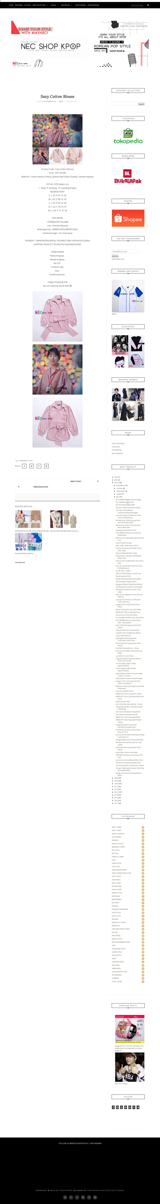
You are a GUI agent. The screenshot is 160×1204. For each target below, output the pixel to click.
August (119, 494)
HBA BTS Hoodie (121, 1083)
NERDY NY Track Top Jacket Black (128, 717)
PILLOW (115, 932)
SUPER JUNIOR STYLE (119, 972)
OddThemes (93, 1190)
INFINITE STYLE (117, 893)
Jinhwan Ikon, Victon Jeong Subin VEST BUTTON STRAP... (128, 521)
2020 (116, 778)
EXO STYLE (116, 866)
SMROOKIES (116, 968)
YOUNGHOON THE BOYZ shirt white (129, 587)
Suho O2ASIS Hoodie (124, 543)
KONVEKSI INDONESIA (120, 909)
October (119, 488)
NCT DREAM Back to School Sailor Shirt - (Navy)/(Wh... (128, 621)
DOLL (114, 860)
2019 (116, 781)
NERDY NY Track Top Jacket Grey (128, 612)
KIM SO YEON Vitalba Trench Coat (128, 573)
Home (11, 5)
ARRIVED (115, 840)
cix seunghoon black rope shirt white (130, 617)
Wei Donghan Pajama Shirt (126, 581)
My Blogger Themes (113, 1190)
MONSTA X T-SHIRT (119, 922)
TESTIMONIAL (117, 450)
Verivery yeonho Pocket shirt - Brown (130, 765)
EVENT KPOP (116, 863)
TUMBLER (115, 978)
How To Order (80, 5)
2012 (116, 800)
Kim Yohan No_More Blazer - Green (129, 704)
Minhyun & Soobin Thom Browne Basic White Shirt (128, 526)
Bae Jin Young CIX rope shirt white (128, 609)
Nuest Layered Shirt (123, 576)
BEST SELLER (67, 5)
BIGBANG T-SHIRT (118, 847)
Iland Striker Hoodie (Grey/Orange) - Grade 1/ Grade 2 (129, 674)
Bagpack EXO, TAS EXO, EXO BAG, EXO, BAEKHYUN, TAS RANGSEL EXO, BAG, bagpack (129, 1048)
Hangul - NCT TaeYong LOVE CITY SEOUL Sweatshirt (128, 682)
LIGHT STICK (116, 916)
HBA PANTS (116, 880)
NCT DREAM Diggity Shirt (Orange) (128, 499)
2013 (116, 798)
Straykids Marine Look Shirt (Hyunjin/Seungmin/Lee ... (126, 726)
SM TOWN (115, 965)
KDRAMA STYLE (26, 461)
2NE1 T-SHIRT (117, 827)
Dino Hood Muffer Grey (125, 691)
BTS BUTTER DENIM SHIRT (125, 505)
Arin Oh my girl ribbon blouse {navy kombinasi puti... (129, 567)
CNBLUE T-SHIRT (118, 856)
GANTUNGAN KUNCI (119, 870)
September (120, 491)
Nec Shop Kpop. (64, 1190)
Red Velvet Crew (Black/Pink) (126, 714)
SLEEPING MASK (118, 962)
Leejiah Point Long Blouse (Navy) (128, 633)
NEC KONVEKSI (117, 453)
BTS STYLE (116, 850)
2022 (116, 480)
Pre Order (18, 5)
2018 (116, 783)
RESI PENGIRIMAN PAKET (121, 942)
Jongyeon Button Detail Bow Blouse (129, 584)
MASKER (115, 919)
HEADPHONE (116, 886)
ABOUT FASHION (118, 834)
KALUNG (115, 906)
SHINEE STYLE (117, 952)
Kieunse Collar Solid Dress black (128, 507)
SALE (114, 945)
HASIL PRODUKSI (118, 443)
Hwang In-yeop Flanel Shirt (126, 530)
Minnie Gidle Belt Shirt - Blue (126, 553)
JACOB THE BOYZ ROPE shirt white (128, 579)
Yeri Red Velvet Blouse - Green (127, 648)
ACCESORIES (116, 837)
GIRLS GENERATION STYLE (121, 873)
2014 (116, 795)
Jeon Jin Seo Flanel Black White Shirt (129, 760)
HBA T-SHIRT (116, 883)
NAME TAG (116, 925)
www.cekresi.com (118, 259)
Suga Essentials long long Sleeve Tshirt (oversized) (128, 659)
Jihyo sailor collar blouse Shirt (127, 545)
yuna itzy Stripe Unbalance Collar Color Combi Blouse (128, 516)
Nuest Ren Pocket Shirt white (127, 752)
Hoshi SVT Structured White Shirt (128, 763)
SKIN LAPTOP (117, 955)
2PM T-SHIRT (116, 830)
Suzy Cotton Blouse (123, 635)
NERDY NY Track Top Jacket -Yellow (129, 694)
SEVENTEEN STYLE (118, 949)
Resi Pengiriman (93, 5)
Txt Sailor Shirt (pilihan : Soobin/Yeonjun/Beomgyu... (127, 511)
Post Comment (71, 101)
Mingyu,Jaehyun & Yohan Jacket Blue (129, 740)
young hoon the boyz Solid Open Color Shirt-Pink (128, 600)
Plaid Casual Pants (123, 701)
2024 (116, 477)
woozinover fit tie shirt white (126, 615)
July (117, 497)
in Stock (27, 5)
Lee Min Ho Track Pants (125, 656)
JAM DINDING (117, 899)
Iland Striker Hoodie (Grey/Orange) (129, 678)
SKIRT (114, 958)
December (120, 485)
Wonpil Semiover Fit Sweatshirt (127, 630)
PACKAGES (116, 447)
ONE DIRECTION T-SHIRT (121, 929)
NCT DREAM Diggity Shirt (125, 502)
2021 (116, 482)
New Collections (41, 5)
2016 (116, 789)
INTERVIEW (116, 896)
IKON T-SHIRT (117, 889)
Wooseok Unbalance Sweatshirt (128, 712)
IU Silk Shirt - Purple (123, 571)
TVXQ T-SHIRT (117, 981)
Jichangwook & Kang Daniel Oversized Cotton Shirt (126, 639)
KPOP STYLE (116, 912)
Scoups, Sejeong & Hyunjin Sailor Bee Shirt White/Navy (130, 769)
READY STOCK (117, 939)
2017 (116, 786)
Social (55, 5)
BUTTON (115, 853)
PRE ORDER (116, 935)
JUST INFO (115, 903)
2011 (116, 803)
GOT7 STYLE (116, 876)
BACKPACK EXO (117, 843)
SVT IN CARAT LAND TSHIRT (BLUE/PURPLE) (126, 664)
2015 (116, 792)
